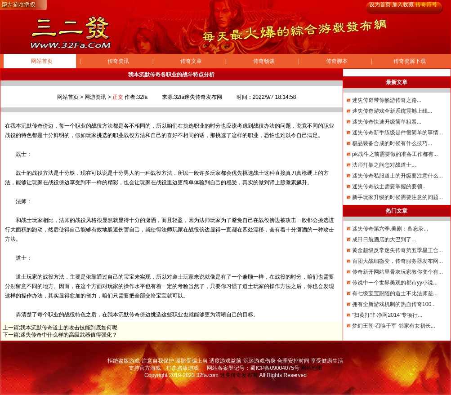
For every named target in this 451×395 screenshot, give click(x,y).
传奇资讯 (118, 61)
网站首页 (42, 61)
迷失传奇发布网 (239, 375)
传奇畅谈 (264, 61)
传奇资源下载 (409, 61)
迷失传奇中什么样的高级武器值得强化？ (68, 335)
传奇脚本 (337, 61)
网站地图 (311, 368)
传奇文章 (191, 61)
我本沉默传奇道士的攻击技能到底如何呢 (68, 327)
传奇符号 (426, 4)
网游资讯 (95, 97)
